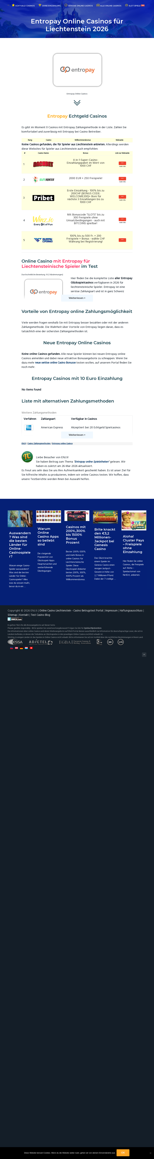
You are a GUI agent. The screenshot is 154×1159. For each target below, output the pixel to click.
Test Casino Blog (68, 1112)
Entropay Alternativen (111, 312)
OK (123, 1153)
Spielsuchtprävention (93, 1126)
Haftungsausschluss (19, 1112)
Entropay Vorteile (112, 304)
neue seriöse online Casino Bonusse (57, 375)
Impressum (117, 1108)
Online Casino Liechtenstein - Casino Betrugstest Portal (73, 1108)
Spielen (120, 163)
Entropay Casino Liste (84, 304)
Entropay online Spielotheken (93, 959)
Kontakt (51, 1112)
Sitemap (39, 1112)
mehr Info (120, 168)
